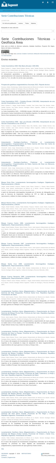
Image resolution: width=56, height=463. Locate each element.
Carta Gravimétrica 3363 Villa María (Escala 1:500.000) (20, 66)
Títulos (27, 23)
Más (2, 449)
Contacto (4, 457)
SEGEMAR (4, 453)
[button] (43, 2)
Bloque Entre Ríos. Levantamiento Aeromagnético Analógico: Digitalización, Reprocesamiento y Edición (28, 183)
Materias (33, 23)
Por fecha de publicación (9, 23)
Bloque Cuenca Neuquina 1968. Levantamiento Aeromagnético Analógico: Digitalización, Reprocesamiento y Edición (28, 277)
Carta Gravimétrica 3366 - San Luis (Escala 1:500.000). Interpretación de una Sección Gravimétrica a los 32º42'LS (28, 122)
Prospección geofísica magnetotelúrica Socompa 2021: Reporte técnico (25, 84)
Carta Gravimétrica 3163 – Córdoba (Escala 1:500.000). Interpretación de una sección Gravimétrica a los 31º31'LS (28, 102)
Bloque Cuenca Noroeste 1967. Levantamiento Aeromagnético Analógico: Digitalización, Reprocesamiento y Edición (28, 244)
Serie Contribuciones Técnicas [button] (12, 10)
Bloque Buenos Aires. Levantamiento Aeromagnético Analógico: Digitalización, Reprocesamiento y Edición (28, 203)
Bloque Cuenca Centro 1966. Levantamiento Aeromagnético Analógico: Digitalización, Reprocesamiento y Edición (28, 224)
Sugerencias (11, 457)
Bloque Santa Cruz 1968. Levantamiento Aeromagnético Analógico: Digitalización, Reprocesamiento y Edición (28, 265)
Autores (20, 23)
